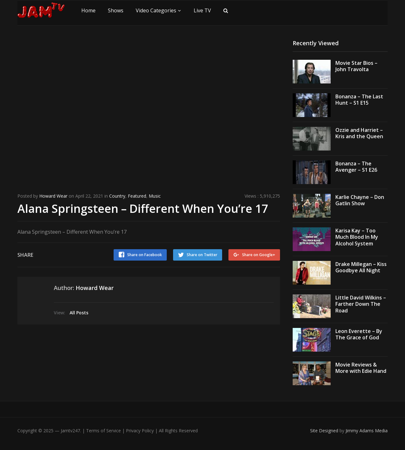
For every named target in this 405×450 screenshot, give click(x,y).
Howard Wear (53, 196)
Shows (115, 10)
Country (117, 196)
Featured (137, 196)
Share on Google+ (258, 254)
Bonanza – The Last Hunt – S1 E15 (359, 100)
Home (88, 10)
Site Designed (325, 431)
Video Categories (156, 10)
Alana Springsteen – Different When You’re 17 (142, 208)
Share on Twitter (202, 254)
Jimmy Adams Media (367, 431)
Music (155, 196)
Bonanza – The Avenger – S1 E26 (356, 167)
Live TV (202, 10)
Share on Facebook (144, 254)
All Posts (79, 313)
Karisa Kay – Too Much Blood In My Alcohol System (356, 237)
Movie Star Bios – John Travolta (356, 66)
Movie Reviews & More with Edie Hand (360, 368)
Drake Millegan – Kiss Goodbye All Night (361, 267)
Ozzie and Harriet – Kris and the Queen (359, 133)
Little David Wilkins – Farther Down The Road (360, 304)
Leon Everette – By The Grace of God (358, 334)
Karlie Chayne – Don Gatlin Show (359, 200)
